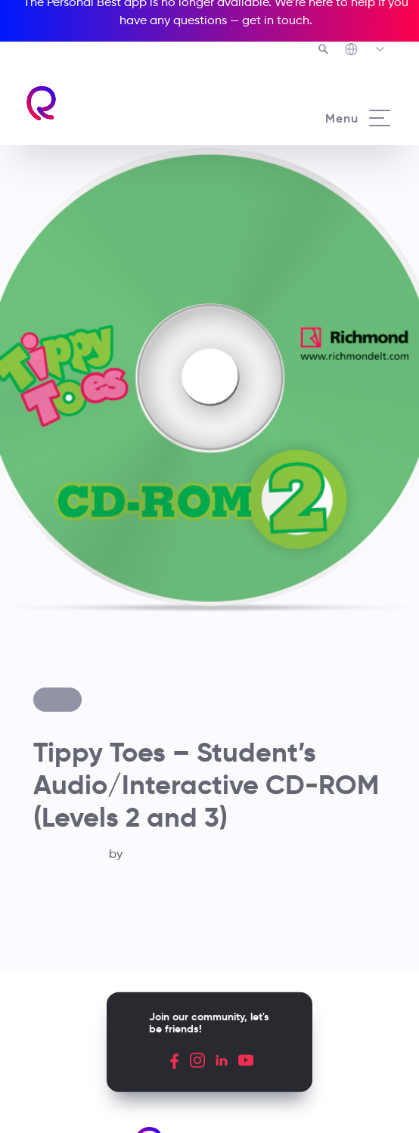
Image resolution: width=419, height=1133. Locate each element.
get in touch (275, 20)
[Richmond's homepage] (117, 103)
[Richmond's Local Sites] (366, 50)
